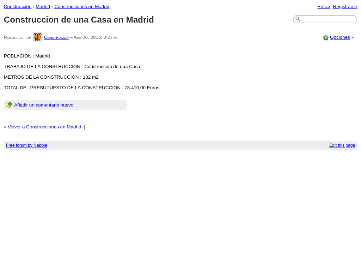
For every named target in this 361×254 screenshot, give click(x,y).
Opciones (340, 37)
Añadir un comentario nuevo (43, 105)
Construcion (56, 37)
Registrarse (345, 6)
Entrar (323, 6)
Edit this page (342, 145)
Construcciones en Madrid (81, 6)
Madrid (43, 6)
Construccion (17, 6)
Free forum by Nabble (26, 145)
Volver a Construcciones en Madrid (44, 126)
